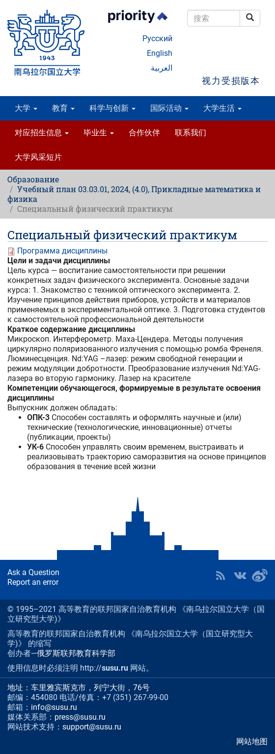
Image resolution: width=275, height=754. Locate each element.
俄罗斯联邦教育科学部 (76, 653)
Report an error (32, 582)
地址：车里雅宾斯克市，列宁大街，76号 (78, 687)
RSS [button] (220, 575)
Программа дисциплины (62, 250)
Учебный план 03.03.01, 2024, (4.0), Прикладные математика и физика (134, 194)
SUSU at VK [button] (240, 575)
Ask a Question (33, 572)
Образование (33, 179)
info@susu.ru (54, 707)
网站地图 (252, 741)
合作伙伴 (144, 132)
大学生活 (222, 108)
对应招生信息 (42, 132)
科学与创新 (112, 108)
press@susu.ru (80, 717)
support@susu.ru (91, 726)
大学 (26, 108)
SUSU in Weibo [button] (260, 575)
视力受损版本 (231, 80)
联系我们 (190, 132)
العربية (161, 68)
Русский (157, 38)
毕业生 (98, 132)
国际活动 (169, 108)
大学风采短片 (38, 157)
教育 (63, 108)
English (159, 53)
